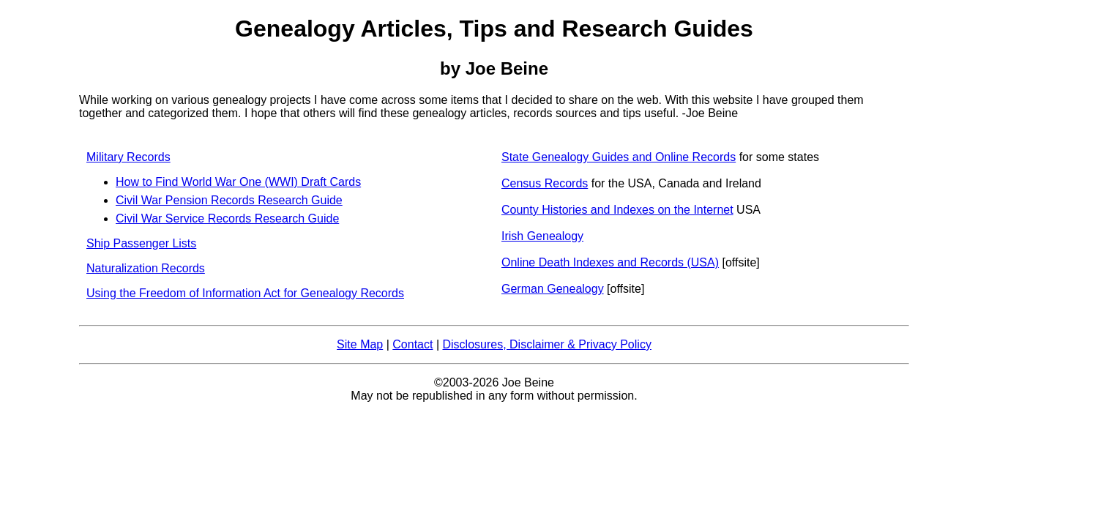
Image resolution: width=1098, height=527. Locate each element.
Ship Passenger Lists (141, 243)
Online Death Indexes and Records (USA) (610, 262)
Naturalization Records (145, 268)
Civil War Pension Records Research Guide (229, 200)
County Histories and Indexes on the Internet (617, 209)
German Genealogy (552, 289)
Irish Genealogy (542, 236)
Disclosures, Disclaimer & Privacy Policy (546, 344)
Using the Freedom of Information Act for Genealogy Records (245, 293)
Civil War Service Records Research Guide (227, 218)
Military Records (128, 157)
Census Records (544, 183)
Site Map (360, 344)
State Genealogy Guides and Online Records (618, 157)
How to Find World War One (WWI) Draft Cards (238, 182)
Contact (412, 344)
